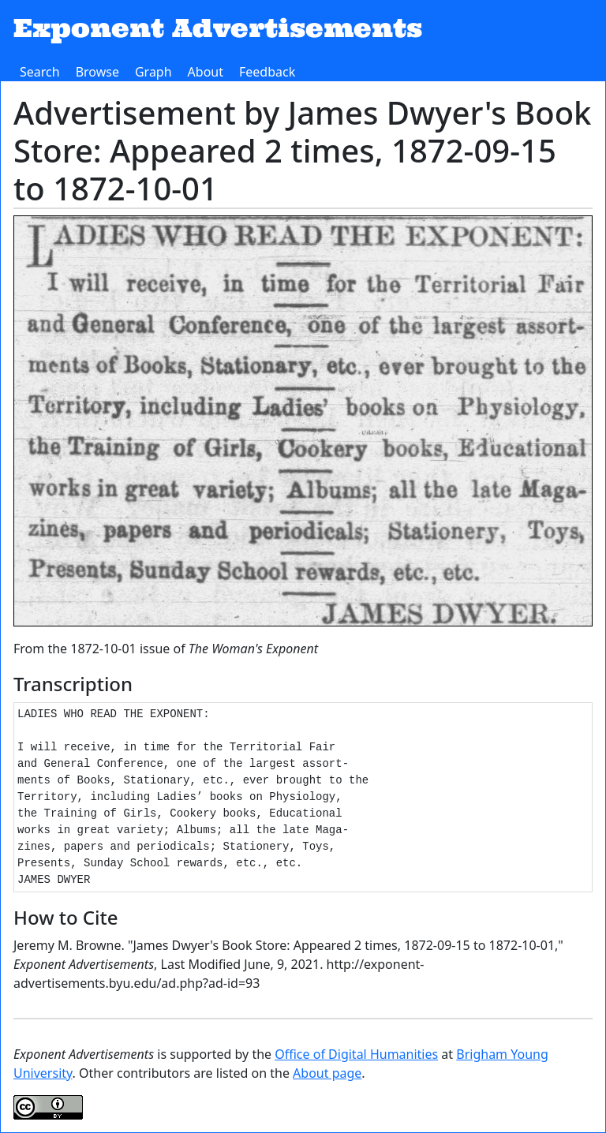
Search (40, 71)
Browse (97, 71)
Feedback (267, 71)
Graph (153, 71)
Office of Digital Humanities (356, 1054)
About (205, 71)
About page (327, 1073)
